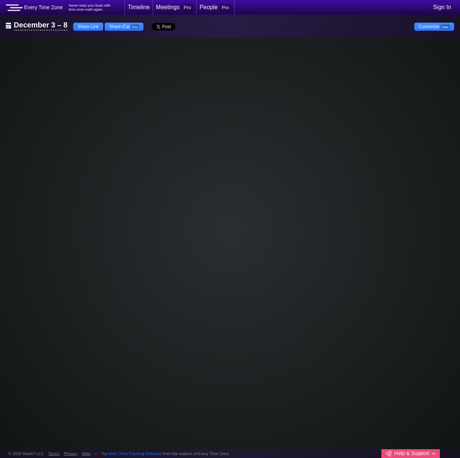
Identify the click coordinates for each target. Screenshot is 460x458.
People (215, 7)
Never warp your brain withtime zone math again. (90, 7)
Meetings (174, 7)
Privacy (71, 453)
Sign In (442, 7)
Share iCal (124, 26)
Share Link (88, 26)
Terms (53, 453)
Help (86, 453)
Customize (434, 26)
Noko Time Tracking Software (134, 453)
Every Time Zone (34, 7)
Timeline (139, 7)
